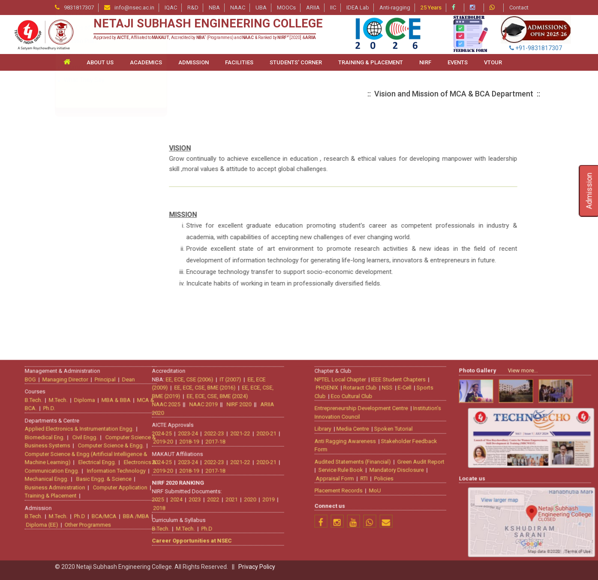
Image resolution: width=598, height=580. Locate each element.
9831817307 (79, 7)
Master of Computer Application (107, 159)
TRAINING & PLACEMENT (370, 62)
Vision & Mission (85, 185)
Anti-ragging (394, 7)
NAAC (237, 7)
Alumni (73, 290)
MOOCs (286, 7)
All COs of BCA (84, 251)
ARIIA (313, 7)
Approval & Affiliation (92, 198)
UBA (261, 7)
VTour (493, 62)
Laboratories (81, 277)
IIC (333, 7)
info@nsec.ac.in (134, 7)
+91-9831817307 (535, 48)
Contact (519, 7)
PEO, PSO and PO (87, 225)
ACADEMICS (146, 62)
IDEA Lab (357, 7)
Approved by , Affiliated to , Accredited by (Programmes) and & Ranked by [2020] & (204, 37)
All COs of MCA (84, 237)
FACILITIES (239, 62)
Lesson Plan (80, 264)
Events (458, 62)
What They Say (84, 303)
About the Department (94, 146)
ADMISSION (193, 62)
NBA (214, 7)
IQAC (171, 7)
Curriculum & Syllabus (93, 211)
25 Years (431, 7)
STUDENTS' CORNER (296, 62)
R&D (192, 7)
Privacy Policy (256, 566)
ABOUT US (100, 62)
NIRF (425, 62)
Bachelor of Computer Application (110, 172)
